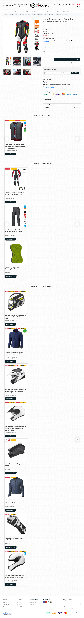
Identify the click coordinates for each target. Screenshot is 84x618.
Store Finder (57, 4)
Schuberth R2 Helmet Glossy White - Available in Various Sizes (16, 576)
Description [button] (47, 99)
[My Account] (66, 4)
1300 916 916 (8, 5)
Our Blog (19, 604)
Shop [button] (16, 11)
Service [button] (57, 11)
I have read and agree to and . (70, 607)
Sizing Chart (25, 11)
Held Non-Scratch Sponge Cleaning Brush (13, 268)
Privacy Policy (73, 608)
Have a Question (66, 63)
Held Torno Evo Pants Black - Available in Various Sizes (14, 230)
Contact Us (19, 606)
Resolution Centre (7, 606)
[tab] (62, 99)
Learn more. (46, 41)
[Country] (57, 73)
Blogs (42, 11)
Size (44, 51)
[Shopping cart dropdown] (78, 7)
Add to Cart (71, 59)
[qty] (48, 73)
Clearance (34, 11)
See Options (9, 154)
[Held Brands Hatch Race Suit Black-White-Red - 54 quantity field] (48, 59)
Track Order (6, 604)
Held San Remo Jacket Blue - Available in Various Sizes (14, 353)
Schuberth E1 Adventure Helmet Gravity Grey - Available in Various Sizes (15, 391)
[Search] (12, 5)
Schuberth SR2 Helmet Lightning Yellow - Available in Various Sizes (15, 317)
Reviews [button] (62, 107)
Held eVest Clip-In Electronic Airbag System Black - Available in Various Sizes (15, 146)
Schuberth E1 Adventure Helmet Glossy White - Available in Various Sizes (15, 428)
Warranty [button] (47, 102)
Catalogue (66, 11)
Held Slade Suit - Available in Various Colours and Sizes (14, 193)
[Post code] (66, 73)
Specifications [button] (48, 105)
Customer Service (50, 87)
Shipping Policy (33, 602)
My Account (6, 602)
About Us (49, 11)
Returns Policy (33, 606)
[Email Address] (68, 604)
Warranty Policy (33, 604)
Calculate (74, 73)
